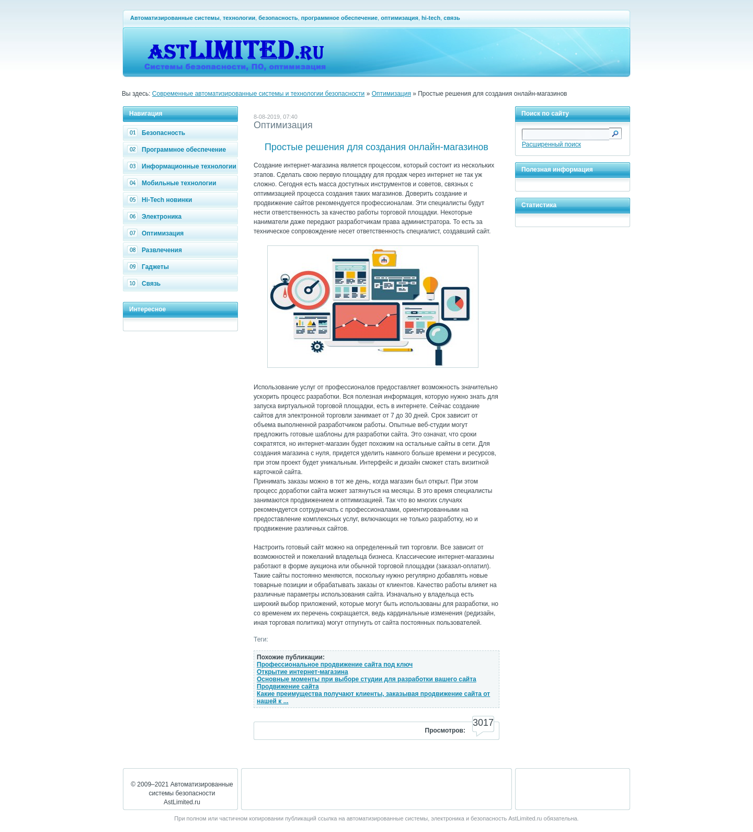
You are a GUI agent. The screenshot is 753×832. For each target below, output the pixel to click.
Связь (145, 283)
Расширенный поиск (551, 144)
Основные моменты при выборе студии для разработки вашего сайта (366, 679)
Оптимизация (391, 93)
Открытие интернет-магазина (302, 672)
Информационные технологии (183, 166)
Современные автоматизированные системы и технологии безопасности (258, 93)
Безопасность (157, 133)
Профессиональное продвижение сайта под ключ (335, 664)
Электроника (155, 216)
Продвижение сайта (288, 686)
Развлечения (156, 250)
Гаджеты (149, 267)
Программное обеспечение (178, 149)
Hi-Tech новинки (161, 200)
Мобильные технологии (173, 183)
